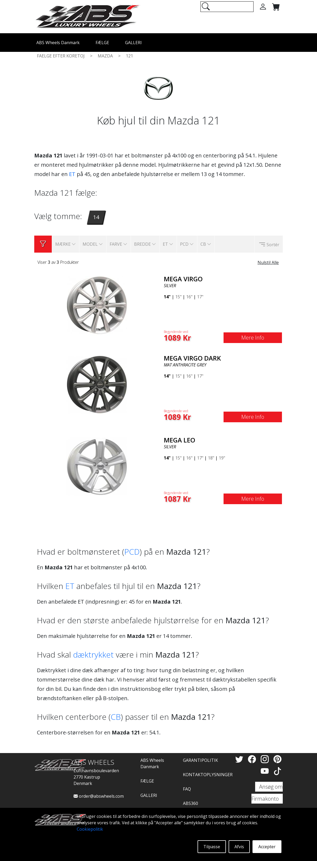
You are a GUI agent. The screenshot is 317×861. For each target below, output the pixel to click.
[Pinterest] (277, 759)
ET (72, 174)
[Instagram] (265, 759)
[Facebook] (253, 759)
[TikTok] (277, 771)
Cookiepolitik (90, 829)
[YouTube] (265, 771)
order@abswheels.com (99, 796)
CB (116, 716)
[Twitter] (240, 759)
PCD (132, 551)
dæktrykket (93, 654)
